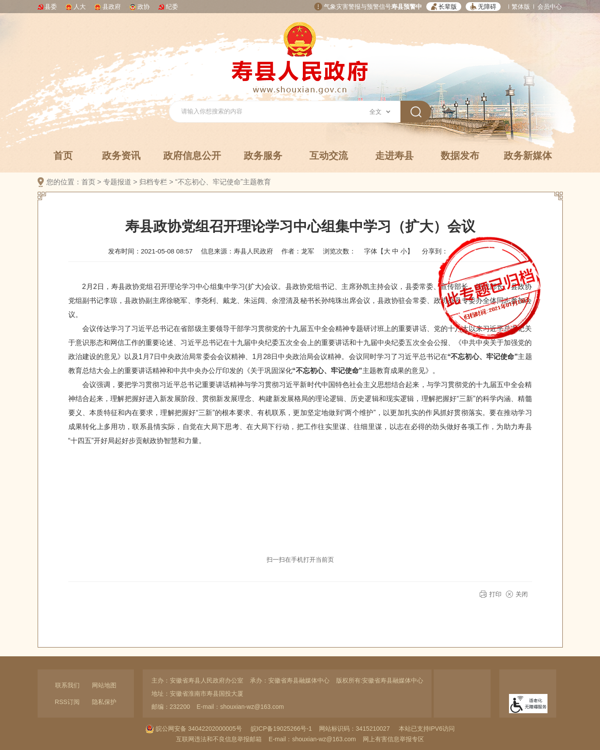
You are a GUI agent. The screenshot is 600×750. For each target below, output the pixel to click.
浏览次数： (339, 251)
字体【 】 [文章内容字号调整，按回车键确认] (389, 251)
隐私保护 (104, 701)
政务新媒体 (528, 155)
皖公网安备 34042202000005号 (193, 728)
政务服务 (263, 155)
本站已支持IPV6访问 (427, 728)
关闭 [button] (522, 594)
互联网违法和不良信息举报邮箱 (219, 739)
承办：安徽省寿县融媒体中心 (290, 680)
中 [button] (395, 251)
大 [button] (387, 251)
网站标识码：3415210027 (354, 728)
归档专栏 (153, 182)
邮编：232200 (170, 706)
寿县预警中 (406, 6)
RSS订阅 (67, 701)
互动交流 (328, 155)
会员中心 (549, 6)
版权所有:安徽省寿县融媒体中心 (380, 680)
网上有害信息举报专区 (393, 739)
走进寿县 (394, 155)
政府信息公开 (192, 155)
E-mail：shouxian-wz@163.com (240, 706)
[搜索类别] (380, 112)
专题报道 (117, 182)
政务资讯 (121, 155)
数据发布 (460, 155)
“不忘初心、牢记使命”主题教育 (223, 182)
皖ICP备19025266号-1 (281, 728)
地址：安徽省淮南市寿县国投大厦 (197, 693)
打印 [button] (495, 594)
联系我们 (67, 685)
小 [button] (403, 251)
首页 (63, 155)
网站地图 (104, 685)
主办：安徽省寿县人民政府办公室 (197, 680)
